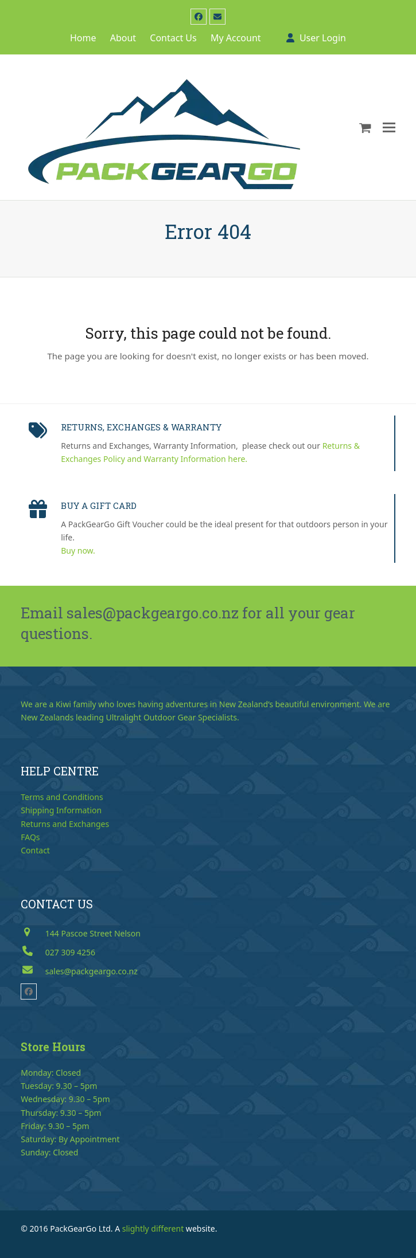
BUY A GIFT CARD (99, 505)
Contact (35, 850)
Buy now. (78, 550)
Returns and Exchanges (65, 823)
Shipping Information (61, 810)
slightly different (153, 1228)
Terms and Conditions (62, 796)
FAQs (30, 837)
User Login (323, 38)
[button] (365, 127)
